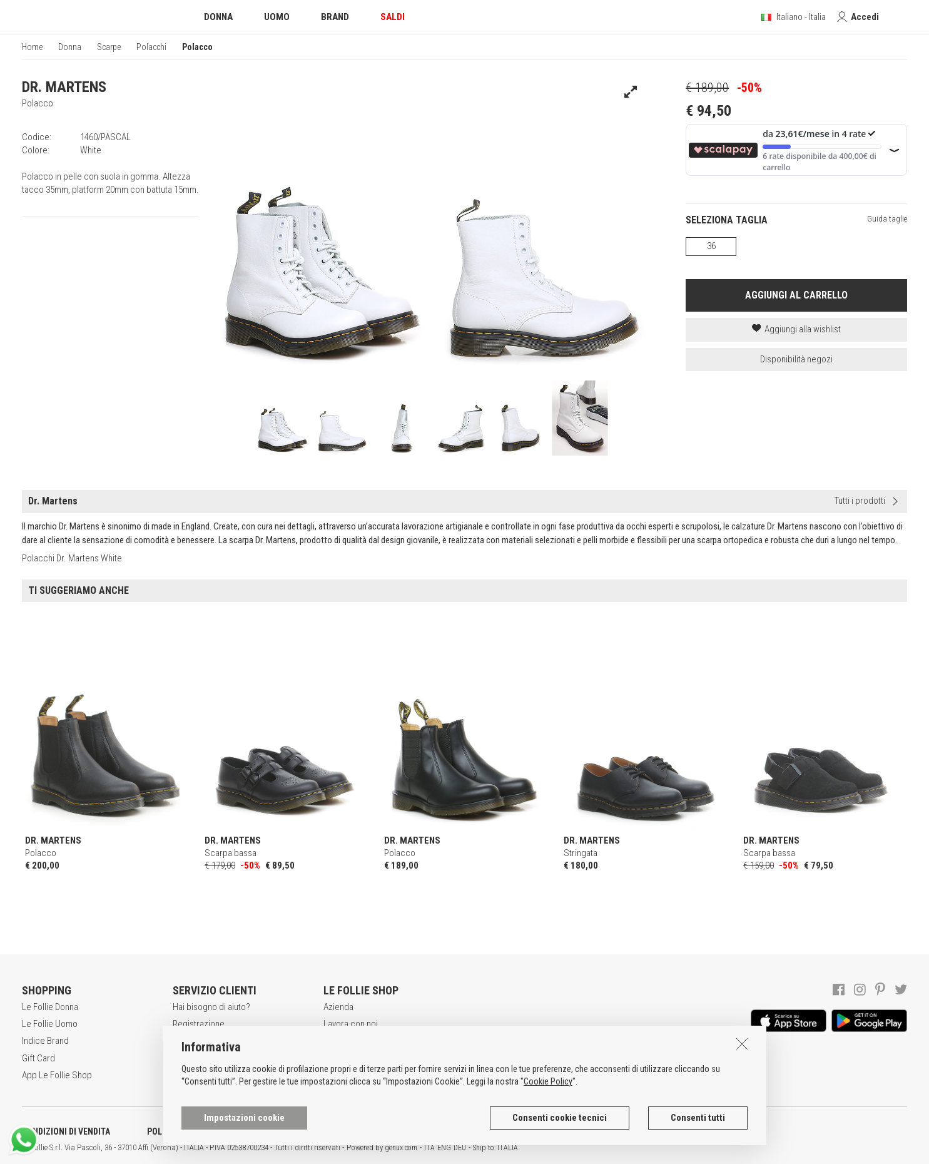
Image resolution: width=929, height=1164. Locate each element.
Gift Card (38, 1058)
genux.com (401, 1147)
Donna (69, 47)
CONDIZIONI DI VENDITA (66, 1131)
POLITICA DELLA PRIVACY (194, 1131)
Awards (337, 1040)
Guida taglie (887, 218)
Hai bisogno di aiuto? (211, 1007)
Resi (181, 1075)
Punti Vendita (347, 1058)
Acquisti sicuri (199, 1040)
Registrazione (199, 1023)
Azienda (338, 1007)
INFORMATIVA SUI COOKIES (328, 1131)
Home (32, 47)
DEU (460, 1147)
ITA (429, 1147)
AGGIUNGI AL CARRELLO (796, 295)
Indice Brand (45, 1040)
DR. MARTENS (64, 87)
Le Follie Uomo (50, 1023)
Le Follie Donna (50, 1007)
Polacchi (151, 47)
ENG (444, 1147)
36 (711, 246)
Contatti (337, 1075)
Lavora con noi (350, 1023)
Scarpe (109, 47)
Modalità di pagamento (215, 1058)
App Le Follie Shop (57, 1075)
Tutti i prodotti (860, 500)
